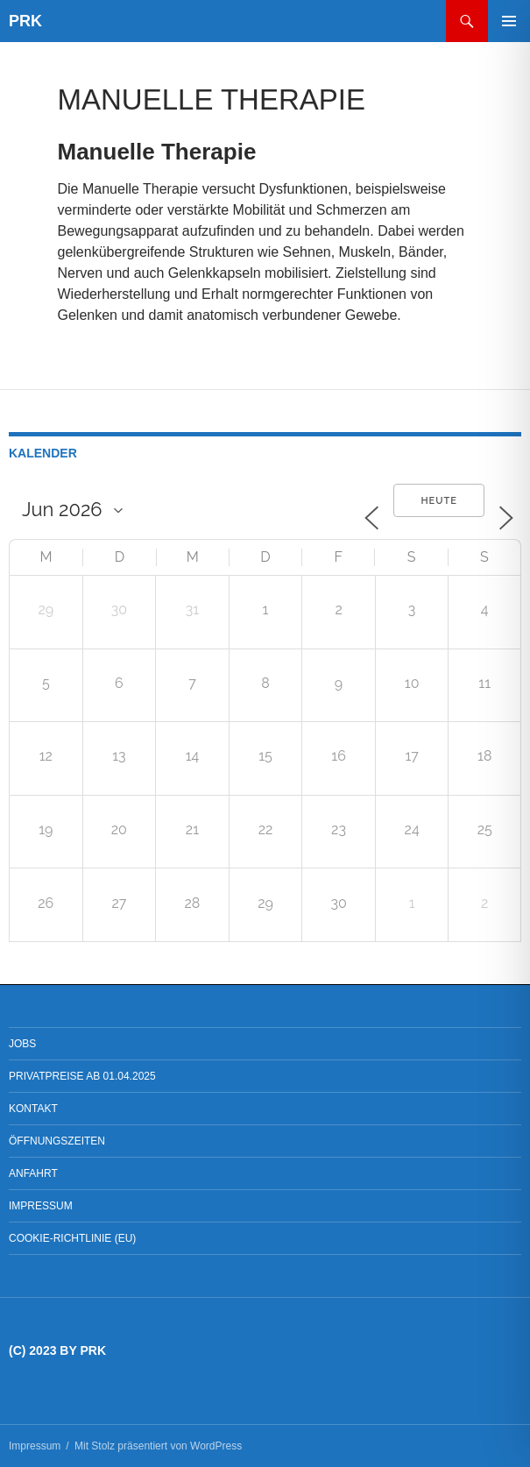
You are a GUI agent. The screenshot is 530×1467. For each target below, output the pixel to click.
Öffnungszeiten (57, 1141)
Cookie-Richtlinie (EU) (72, 1238)
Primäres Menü (509, 21)
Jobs (22, 1044)
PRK (25, 21)
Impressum (41, 1206)
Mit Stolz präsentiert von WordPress (158, 1446)
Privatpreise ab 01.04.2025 (82, 1076)
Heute (438, 501)
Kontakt (33, 1108)
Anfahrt (33, 1173)
